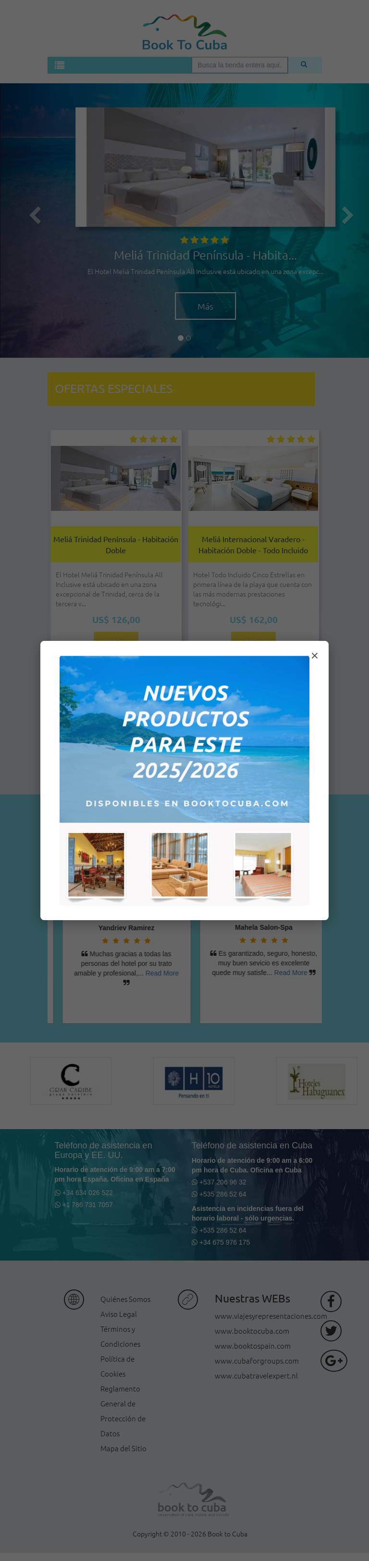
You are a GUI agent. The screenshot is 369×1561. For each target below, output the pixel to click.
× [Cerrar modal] (315, 655)
